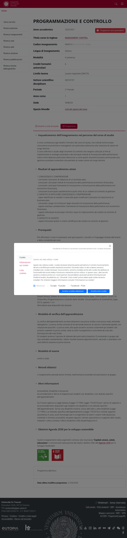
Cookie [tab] (22, 257)
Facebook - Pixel (78, 286)
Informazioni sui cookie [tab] (25, 264)
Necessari (40, 286)
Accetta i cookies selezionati (73, 291)
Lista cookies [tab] (22, 271)
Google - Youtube (57, 286)
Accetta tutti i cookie (98, 291)
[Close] (110, 246)
